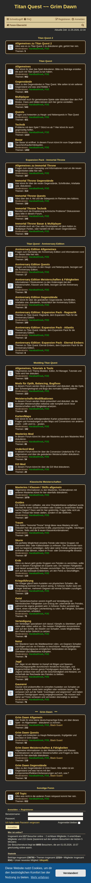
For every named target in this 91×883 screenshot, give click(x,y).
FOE (47, 48)
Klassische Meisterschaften (45, 481)
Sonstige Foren (45, 788)
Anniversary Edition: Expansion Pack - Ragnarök (45, 312)
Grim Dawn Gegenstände (31, 765)
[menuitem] (27, 19)
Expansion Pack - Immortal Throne (45, 160)
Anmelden (13, 810)
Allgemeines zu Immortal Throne (35, 165)
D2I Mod (20, 464)
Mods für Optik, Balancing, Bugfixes (37, 383)
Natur (18, 641)
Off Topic (21, 793)
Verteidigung (23, 621)
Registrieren (27, 810)
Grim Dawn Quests (27, 732)
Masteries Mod (24, 433)
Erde (18, 560)
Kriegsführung (24, 580)
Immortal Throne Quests (30, 195)
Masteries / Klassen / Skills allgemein (38, 487)
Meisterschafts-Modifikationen (34, 398)
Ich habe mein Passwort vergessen (22, 822)
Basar (18, 139)
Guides (19, 502)
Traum (19, 522)
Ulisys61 (43, 860)
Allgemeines (23, 66)
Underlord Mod (24, 449)
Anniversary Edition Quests (32, 264)
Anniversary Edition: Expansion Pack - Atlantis (44, 327)
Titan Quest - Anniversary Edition (45, 243)
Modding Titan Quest (45, 362)
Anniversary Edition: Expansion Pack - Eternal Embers (49, 342)
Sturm (19, 540)
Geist (18, 598)
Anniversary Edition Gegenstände (36, 297)
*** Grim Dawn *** (45, 712)
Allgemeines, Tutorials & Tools (34, 368)
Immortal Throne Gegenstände (34, 180)
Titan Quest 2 (45, 38)
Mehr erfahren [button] (40, 877)
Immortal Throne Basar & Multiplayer (38, 223)
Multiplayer (22, 96)
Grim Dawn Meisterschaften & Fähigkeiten (41, 747)
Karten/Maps (23, 416)
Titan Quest (45, 61)
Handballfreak (36, 48)
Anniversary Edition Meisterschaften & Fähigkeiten (47, 279)
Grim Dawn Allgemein (28, 717)
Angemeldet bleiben (69, 822)
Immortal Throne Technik (30, 208)
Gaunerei (21, 684)
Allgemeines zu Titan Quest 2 (33, 43)
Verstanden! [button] (70, 873)
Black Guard (56, 725)
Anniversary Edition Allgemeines (35, 249)
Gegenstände (23, 81)
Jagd (18, 661)
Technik (20, 124)
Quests (19, 112)
